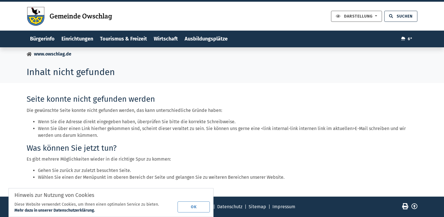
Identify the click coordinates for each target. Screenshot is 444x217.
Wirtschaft (166, 39)
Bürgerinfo (42, 39)
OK (194, 207)
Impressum (283, 206)
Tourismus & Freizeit (123, 39)
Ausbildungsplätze (206, 39)
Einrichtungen (77, 39)
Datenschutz (229, 206)
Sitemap (257, 206)
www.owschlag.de (52, 54)
